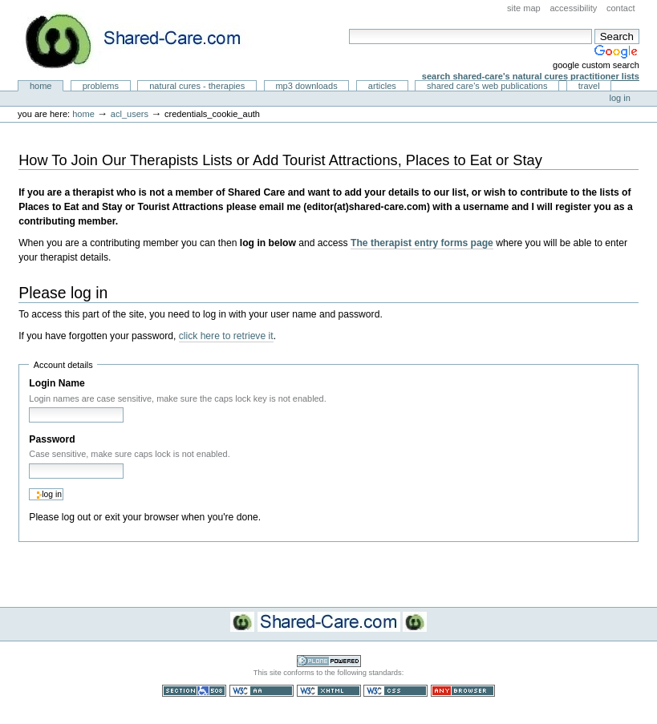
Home (41, 86)
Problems (101, 86)
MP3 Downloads (306, 86)
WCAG (261, 691)
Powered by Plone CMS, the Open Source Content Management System (329, 661)
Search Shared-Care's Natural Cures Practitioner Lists (530, 76)
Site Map (524, 8)
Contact (620, 8)
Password (52, 439)
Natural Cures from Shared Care (145, 40)
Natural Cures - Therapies (197, 86)
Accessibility (573, 8)
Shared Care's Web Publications (487, 86)
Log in (620, 98)
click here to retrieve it (226, 336)
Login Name (56, 383)
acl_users (129, 114)
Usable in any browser (463, 691)
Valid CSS (395, 691)
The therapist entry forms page (422, 243)
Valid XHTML (329, 691)
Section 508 (194, 691)
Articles (382, 86)
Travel (589, 86)
